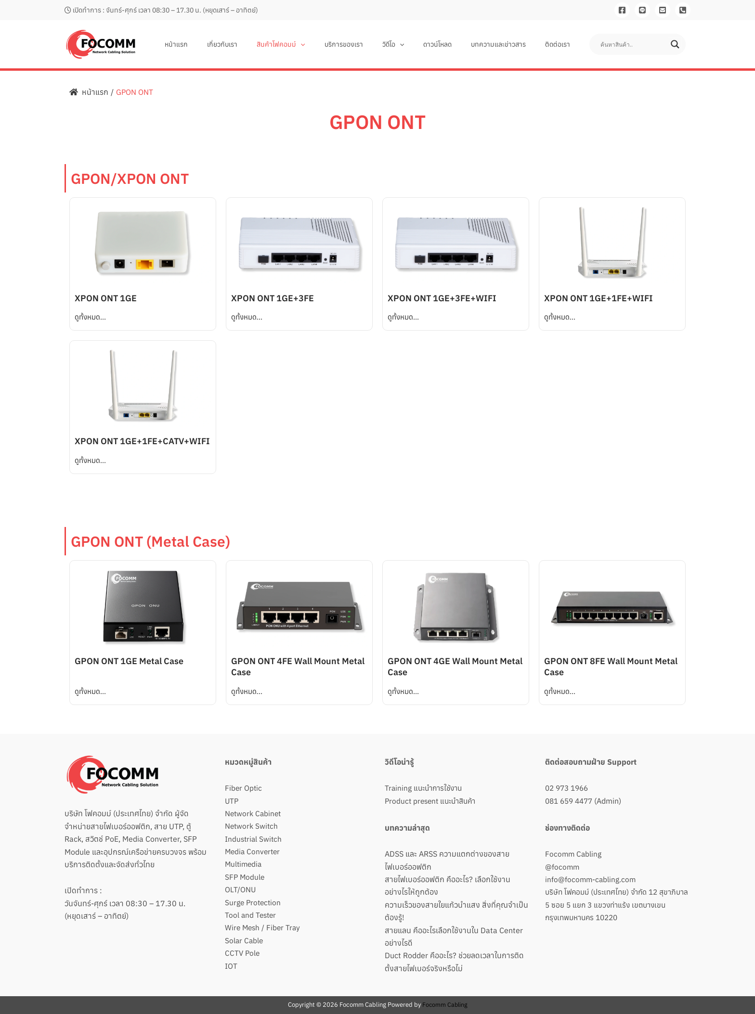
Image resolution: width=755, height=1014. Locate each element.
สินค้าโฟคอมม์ (312, 44)
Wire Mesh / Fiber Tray (264, 927)
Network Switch (252, 826)
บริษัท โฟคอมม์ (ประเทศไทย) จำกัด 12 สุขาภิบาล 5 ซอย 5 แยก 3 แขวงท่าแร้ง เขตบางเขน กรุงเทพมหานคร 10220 (612, 904)
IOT (231, 966)
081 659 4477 (571, 801)
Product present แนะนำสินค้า (433, 801)
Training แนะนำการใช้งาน (426, 788)
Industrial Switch (254, 839)
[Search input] (633, 44)
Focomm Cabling (574, 854)
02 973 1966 (568, 788)
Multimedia (244, 864)
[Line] (642, 10)
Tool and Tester (251, 915)
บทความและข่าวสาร (507, 44)
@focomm (562, 867)
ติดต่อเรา (560, 44)
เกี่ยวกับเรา (260, 44)
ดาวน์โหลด (452, 44)
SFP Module (245, 877)
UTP (232, 801)
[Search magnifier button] (675, 44)
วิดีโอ (413, 44)
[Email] (662, 10)
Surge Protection (254, 902)
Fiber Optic (244, 788)
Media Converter (254, 851)
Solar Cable (244, 940)
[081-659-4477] (682, 10)
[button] (332, 44)
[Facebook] (622, 10)
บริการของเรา (370, 44)
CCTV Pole (243, 953)
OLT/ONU (240, 889)
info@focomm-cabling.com (591, 879)
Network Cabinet (254, 813)
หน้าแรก (219, 44)
